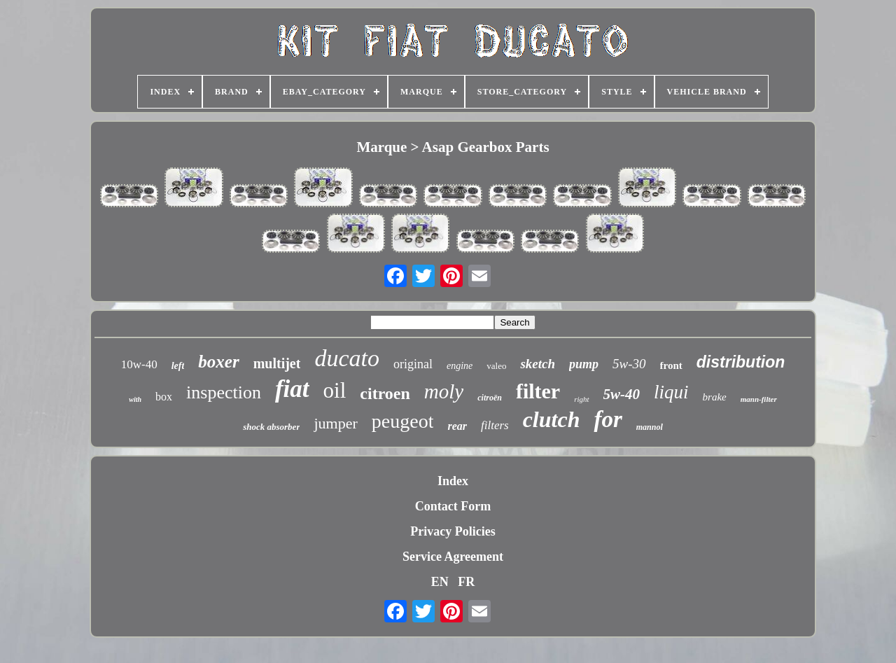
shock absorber (271, 426)
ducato (346, 358)
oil (334, 390)
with (135, 399)
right (581, 399)
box (163, 397)
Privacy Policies (452, 531)
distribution (740, 362)
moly (443, 391)
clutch (551, 419)
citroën (489, 398)
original (413, 364)
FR (466, 582)
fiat (292, 389)
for (608, 419)
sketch (537, 363)
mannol (649, 427)
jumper (335, 423)
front (671, 365)
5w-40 (621, 394)
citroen (385, 393)
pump (583, 364)
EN (440, 582)
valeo (496, 366)
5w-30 (629, 363)
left (178, 366)
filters (495, 425)
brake (715, 397)
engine (459, 366)
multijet (277, 363)
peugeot (403, 421)
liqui (671, 392)
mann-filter (759, 399)
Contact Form (453, 506)
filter (538, 391)
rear (457, 426)
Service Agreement (452, 557)
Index (453, 481)
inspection (223, 392)
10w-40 (139, 364)
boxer (218, 361)
